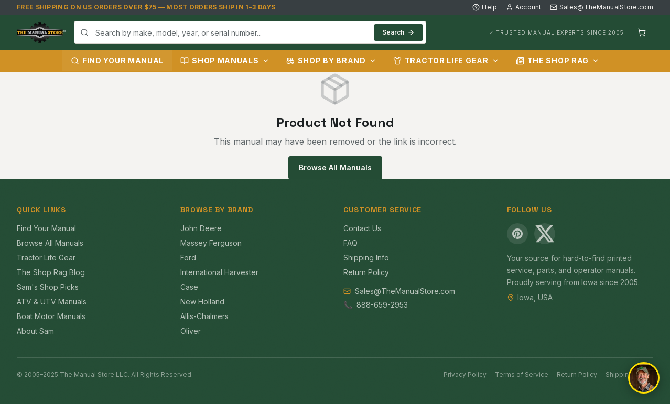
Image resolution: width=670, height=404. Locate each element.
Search (398, 32)
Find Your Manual (117, 60)
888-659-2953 (382, 304)
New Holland (202, 301)
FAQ (350, 242)
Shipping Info (366, 257)
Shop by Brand (331, 60)
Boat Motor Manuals (51, 316)
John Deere (201, 228)
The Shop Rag (557, 60)
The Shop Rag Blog (51, 272)
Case (189, 286)
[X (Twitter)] (544, 233)
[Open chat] (644, 378)
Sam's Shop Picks (48, 286)
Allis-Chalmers (204, 316)
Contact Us (362, 228)
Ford (188, 257)
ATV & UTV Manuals (52, 301)
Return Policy (366, 272)
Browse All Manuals (335, 167)
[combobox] (250, 32)
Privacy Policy (465, 374)
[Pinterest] (517, 233)
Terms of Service (521, 374)
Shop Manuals (224, 60)
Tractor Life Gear (446, 60)
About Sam (35, 330)
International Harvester (219, 272)
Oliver (190, 330)
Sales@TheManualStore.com (601, 7)
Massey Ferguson (211, 242)
